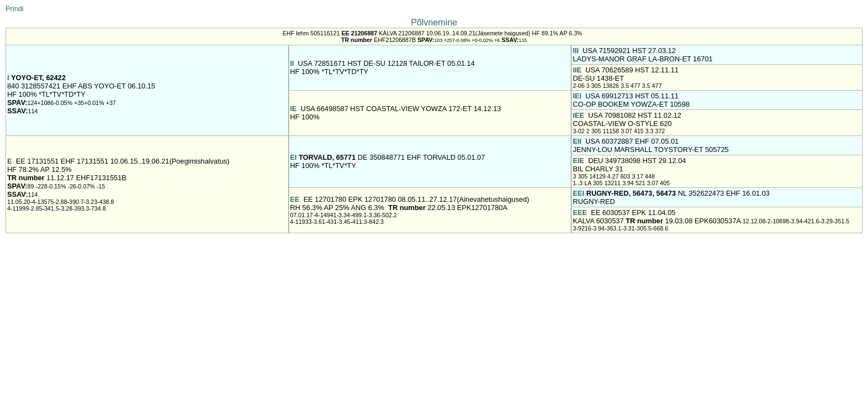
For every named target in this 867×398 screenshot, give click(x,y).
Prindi (15, 8)
